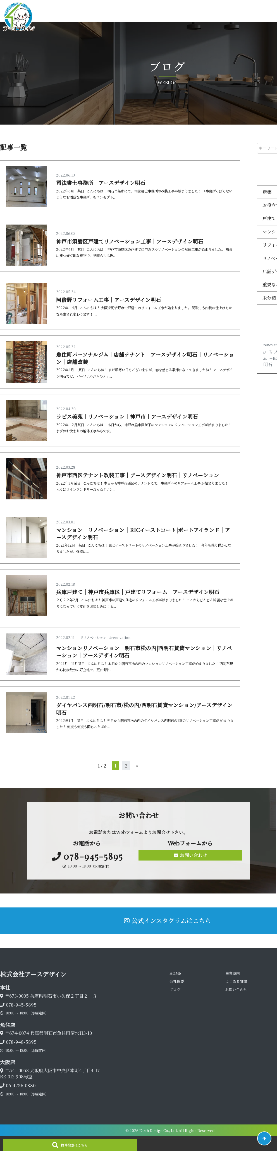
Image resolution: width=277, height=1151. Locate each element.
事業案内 (232, 973)
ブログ (174, 989)
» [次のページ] (137, 765)
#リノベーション (93, 637)
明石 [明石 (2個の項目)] (267, 364)
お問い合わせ (190, 855)
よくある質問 (236, 981)
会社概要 (176, 981)
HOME (175, 973)
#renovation (119, 637)
